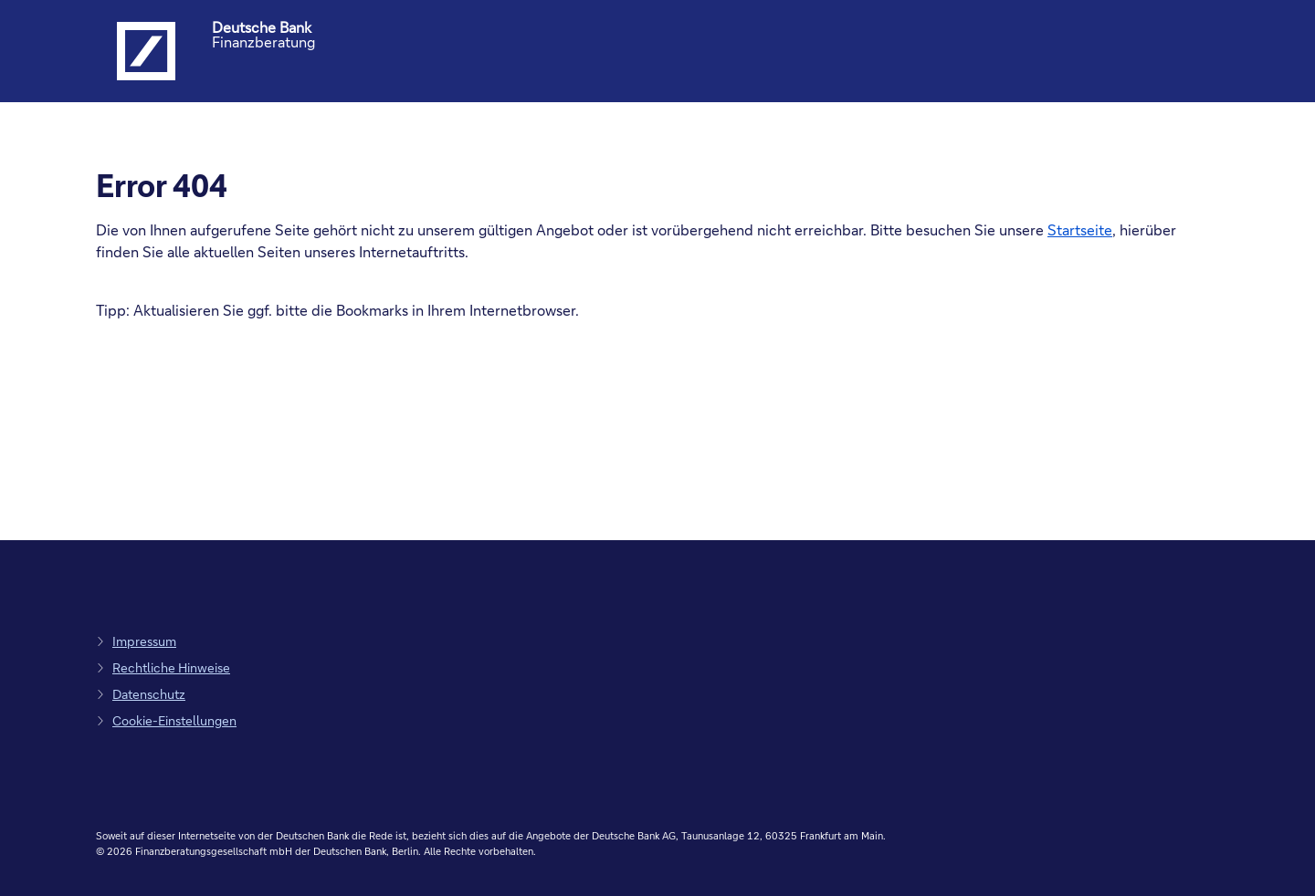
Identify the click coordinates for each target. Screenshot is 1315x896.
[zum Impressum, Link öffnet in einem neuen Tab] (136, 641)
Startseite (1079, 229)
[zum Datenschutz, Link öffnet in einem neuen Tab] (140, 693)
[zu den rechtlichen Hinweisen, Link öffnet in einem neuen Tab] (163, 667)
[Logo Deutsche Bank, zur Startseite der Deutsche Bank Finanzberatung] (146, 51)
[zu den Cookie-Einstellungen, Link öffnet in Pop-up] (166, 720)
